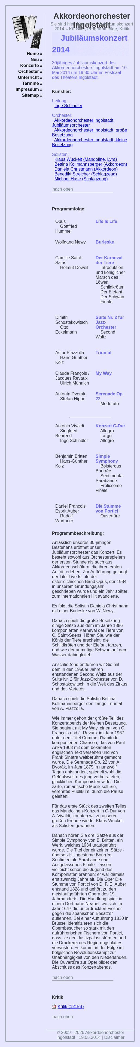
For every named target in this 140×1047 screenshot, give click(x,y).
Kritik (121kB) (70, 1006)
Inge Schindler (68, 105)
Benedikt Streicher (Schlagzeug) (85, 174)
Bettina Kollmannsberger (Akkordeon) (90, 164)
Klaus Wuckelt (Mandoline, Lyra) (85, 159)
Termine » (32, 83)
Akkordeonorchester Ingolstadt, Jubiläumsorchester (83, 122)
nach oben (63, 189)
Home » (34, 53)
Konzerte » (31, 65)
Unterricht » (30, 77)
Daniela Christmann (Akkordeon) (86, 169)
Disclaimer (114, 1037)
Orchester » (30, 71)
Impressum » (29, 89)
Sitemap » (32, 95)
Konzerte (85, 24)
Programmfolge (102, 29)
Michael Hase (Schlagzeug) (81, 179)
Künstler (77, 29)
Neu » (36, 59)
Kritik (124, 29)
